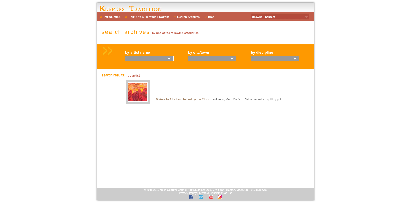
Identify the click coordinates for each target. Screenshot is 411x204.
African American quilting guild (263, 99)
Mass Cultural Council (173, 190)
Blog (211, 16)
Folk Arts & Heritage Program (149, 16)
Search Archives (188, 16)
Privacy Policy (188, 193)
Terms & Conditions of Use (215, 193)
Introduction (112, 16)
